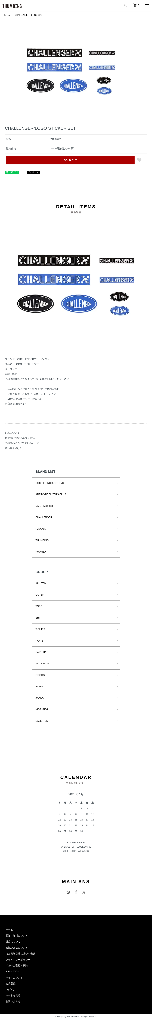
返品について (12, 432)
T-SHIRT (40, 629)
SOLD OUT (70, 160)
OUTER (40, 594)
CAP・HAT (42, 652)
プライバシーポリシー (18, 959)
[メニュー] (146, 5)
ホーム (7, 15)
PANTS (40, 640)
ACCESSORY (43, 663)
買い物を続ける (13, 448)
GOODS (38, 15)
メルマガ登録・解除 (17, 965)
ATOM (16, 971)
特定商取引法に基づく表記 (20, 437)
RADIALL (41, 528)
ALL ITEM (41, 583)
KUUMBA (41, 551)
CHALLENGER (22, 15)
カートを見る (13, 995)
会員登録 (10, 983)
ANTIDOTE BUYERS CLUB (51, 494)
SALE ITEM (42, 720)
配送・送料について (17, 935)
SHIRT (39, 617)
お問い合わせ (13, 1001)
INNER (39, 686)
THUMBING (42, 540)
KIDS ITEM (42, 709)
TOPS (39, 606)
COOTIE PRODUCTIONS (50, 483)
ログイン (10, 989)
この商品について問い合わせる (22, 443)
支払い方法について (17, 947)
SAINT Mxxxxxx (44, 505)
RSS (8, 971)
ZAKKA (40, 697)
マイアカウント (14, 977)
